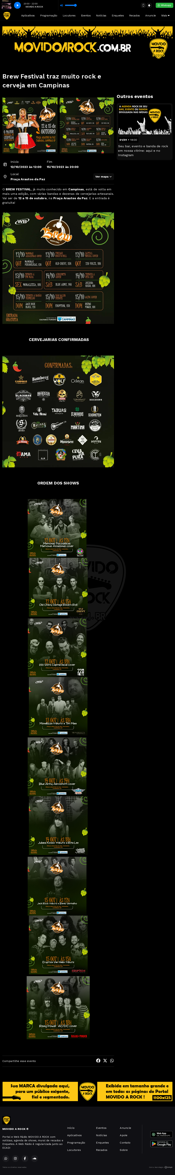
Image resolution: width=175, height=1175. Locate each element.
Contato (125, 1142)
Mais (165, 15)
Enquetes (118, 15)
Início (71, 1128)
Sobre (124, 1150)
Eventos (86, 15)
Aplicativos (28, 15)
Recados (134, 15)
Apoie (123, 1135)
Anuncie (150, 15)
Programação (48, 15)
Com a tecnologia (161, 1167)
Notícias (101, 15)
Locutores (69, 15)
